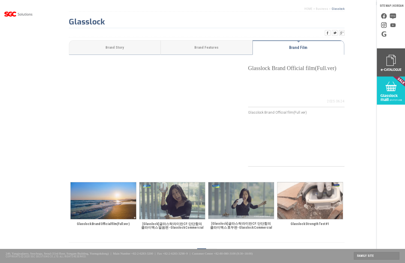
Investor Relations (18, 91)
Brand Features (206, 47)
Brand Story (114, 47)
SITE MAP (385, 5)
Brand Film (298, 47)
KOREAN (398, 5)
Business (18, 49)
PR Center (18, 77)
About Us (18, 35)
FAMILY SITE (365, 256)
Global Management (18, 63)
